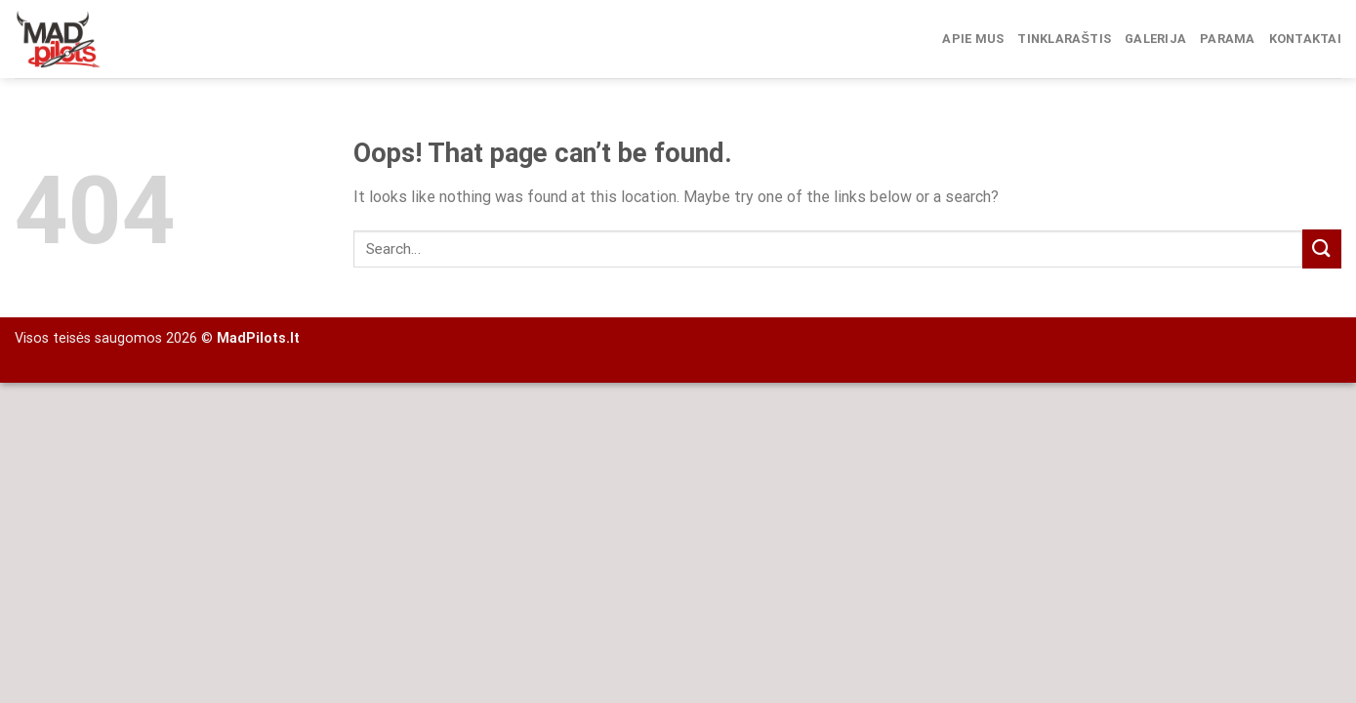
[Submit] (1321, 248)
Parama (1227, 38)
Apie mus (973, 38)
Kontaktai (1305, 38)
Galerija (1155, 38)
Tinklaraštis (1064, 38)
